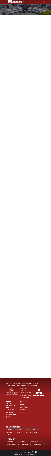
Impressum (16, 452)
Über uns (22, 404)
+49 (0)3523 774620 (26, 395)
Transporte (8, 417)
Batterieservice (9, 412)
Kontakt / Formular (24, 411)
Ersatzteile (8, 416)
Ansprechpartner (24, 405)
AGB (29, 452)
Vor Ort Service (10, 409)
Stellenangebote (24, 409)
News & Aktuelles (24, 407)
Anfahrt (21, 412)
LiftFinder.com (25, 454)
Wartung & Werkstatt (11, 411)
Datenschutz (23, 452)
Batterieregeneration (11, 414)
